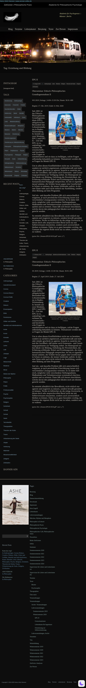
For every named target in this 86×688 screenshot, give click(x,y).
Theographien (7, 426)
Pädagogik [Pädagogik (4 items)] (18, 154)
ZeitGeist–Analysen (36, 663)
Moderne (58, 83)
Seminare (33, 547)
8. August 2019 (37, 83)
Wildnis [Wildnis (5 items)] (17, 171)
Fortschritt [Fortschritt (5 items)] (15, 105)
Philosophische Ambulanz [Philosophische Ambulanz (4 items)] (20, 146)
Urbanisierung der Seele (11, 438)
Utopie (5, 442)
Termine (18, 29)
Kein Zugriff (34, 508)
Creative (6, 301)
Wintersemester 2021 (36, 653)
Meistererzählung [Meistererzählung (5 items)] (14, 121)
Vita (31, 640)
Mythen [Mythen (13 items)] (14, 130)
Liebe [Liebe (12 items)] (6, 121)
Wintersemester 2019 (36, 646)
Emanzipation (7, 309)
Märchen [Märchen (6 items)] (20, 130)
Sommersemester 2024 (37, 564)
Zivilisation (35, 86)
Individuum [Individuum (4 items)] (17, 117)
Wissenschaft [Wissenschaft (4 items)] (8, 175)
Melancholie (7, 362)
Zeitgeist (79, 83)
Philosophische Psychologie (38, 528)
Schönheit (6, 406)
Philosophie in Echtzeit (37, 521)
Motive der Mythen (9, 374)
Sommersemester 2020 (37, 550)
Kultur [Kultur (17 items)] (23, 117)
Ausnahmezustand (9, 285)
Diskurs (5, 305)
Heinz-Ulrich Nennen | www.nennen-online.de (16, 1)
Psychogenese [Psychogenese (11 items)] (9, 154)
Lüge (5, 358)
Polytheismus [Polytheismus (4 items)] (14, 150)
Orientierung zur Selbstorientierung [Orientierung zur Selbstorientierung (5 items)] (14, 142)
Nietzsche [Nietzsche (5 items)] (7, 134)
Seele (5, 418)
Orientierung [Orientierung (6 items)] (15, 134)
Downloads (33, 502)
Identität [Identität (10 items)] (21, 113)
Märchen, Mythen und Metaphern (40, 518)
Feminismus (7, 317)
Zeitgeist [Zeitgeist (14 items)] (16, 175)
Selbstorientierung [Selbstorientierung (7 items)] (21, 163)
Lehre (53, 83)
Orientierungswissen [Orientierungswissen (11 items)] (10, 138)
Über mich (33, 595)
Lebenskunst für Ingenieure (43, 624)
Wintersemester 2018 (39, 614)
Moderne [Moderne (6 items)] (7, 130)
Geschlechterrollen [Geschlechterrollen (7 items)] (10, 109)
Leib (4, 349)
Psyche (5, 394)
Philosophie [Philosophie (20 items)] (8, 146)
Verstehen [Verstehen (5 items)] (18, 167)
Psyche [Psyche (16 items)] (22, 150)
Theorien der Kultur (70, 83)
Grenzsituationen (40, 621)
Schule (5, 414)
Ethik (5, 313)
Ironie (5, 329)
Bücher (33, 585)
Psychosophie (8, 398)
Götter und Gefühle (9, 321)
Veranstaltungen (35, 598)
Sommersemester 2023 (37, 560)
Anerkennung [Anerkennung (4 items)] (8, 100)
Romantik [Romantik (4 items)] (7, 159)
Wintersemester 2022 (36, 656)
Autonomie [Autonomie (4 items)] (8, 105)
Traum (5, 434)
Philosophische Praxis (37, 525)
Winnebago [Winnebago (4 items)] (24, 171)
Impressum (73, 29)
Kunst (5, 333)
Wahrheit (6, 450)
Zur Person (61, 29)
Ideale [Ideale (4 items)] (15, 113)
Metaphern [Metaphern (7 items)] (21, 125)
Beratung (42, 29)
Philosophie (7, 378)
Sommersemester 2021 (37, 554)
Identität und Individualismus (59, 254)
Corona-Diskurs (8, 293)
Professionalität (8, 390)
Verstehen (33, 637)
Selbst (32, 544)
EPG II (35, 80)
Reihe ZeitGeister (35, 540)
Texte (50, 29)
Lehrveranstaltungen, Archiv (40, 633)
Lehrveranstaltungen (36, 515)
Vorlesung (6, 446)
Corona (5, 289)
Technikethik (7, 422)
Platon (5, 382)
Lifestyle (6, 353)
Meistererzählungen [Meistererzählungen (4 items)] (10, 125)
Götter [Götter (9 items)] (19, 109)
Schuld (5, 410)
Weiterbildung (34, 643)
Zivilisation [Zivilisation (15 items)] (24, 175)
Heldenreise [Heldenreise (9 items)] (8, 113)
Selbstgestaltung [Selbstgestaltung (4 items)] (9, 163)
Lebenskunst (30, 29)
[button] (81, 683)
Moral (5, 370)
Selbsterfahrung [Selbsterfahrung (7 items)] (22, 159)
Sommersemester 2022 (37, 557)
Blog (10, 29)
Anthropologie (47, 83)
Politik (5, 386)
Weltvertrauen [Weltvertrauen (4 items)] (8, 171)
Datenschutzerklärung (37, 498)
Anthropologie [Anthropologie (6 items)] (18, 100)
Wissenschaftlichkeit (10, 454)
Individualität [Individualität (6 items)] (8, 117)
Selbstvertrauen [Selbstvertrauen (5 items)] (9, 167)
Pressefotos (33, 537)
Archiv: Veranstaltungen (39, 605)
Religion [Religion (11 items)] (25, 154)
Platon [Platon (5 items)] (6, 150)
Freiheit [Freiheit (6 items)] (23, 105)
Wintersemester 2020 (36, 650)
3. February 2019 (37, 254)
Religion (63, 83)
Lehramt (6, 341)
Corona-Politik (8, 297)
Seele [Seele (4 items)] (13, 159)
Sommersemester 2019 (40, 611)
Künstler (6, 337)
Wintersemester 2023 (36, 660)
